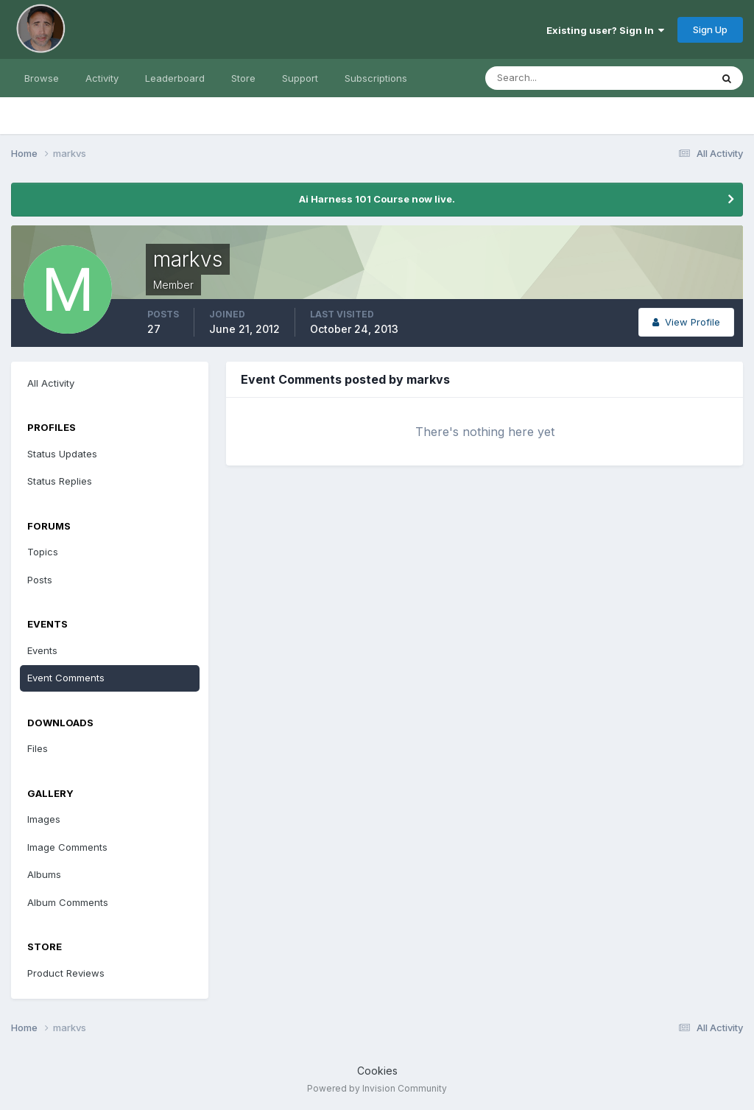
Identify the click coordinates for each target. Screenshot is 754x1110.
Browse (41, 78)
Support (300, 78)
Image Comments (67, 847)
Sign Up (710, 29)
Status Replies (59, 481)
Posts (39, 580)
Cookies (377, 1070)
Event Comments (66, 678)
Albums (44, 874)
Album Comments (67, 902)
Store (243, 78)
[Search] (550, 78)
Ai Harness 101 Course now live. (377, 199)
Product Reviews (66, 973)
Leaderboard (175, 78)
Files (37, 748)
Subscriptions (376, 78)
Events (42, 650)
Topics (42, 552)
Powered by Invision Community (377, 1088)
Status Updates (62, 454)
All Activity (50, 383)
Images (43, 819)
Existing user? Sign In (605, 30)
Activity (102, 78)
